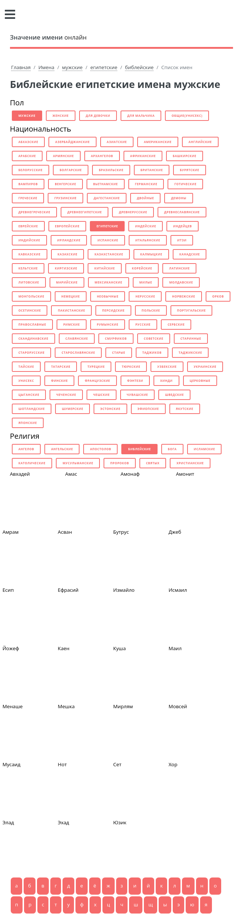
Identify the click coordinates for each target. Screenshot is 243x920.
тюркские (131, 366)
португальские (191, 310)
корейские (142, 268)
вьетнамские (105, 184)
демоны (178, 198)
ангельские (62, 449)
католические (32, 463)
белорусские (30, 170)
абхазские (28, 142)
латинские (179, 268)
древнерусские (133, 212)
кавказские (29, 254)
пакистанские (71, 310)
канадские (189, 254)
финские (59, 380)
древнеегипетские (84, 212)
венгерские (65, 184)
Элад (8, 822)
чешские (101, 395)
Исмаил (178, 590)
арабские (27, 156)
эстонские (110, 409)
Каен (63, 648)
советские (153, 338)
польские (151, 310)
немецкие (70, 296)
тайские (26, 366)
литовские (28, 282)
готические (185, 184)
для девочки (98, 115)
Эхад (63, 822)
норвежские (183, 296)
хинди (166, 380)
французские (97, 380)
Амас (71, 474)
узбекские (166, 366)
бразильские (111, 170)
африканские (143, 156)
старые (118, 352)
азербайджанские (72, 142)
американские (158, 142)
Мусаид (12, 764)
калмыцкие (151, 254)
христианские (190, 463)
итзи (181, 240)
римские (71, 324)
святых (153, 463)
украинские (205, 366)
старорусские (31, 352)
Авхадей (20, 474)
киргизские (66, 268)
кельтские (28, 268)
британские (152, 170)
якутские (184, 409)
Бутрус (121, 532)
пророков (119, 463)
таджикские (190, 352)
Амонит (185, 474)
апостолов (100, 449)
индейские (145, 226)
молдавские (181, 282)
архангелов (102, 156)
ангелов (26, 449)
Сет (117, 764)
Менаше (13, 706)
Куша (119, 648)
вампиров (28, 184)
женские (61, 115)
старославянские (78, 352)
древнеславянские (182, 212)
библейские (139, 67)
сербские (176, 324)
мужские (72, 67)
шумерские (72, 409)
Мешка (66, 706)
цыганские (29, 395)
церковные (200, 380)
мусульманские (78, 463)
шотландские (31, 409)
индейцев (182, 226)
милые (145, 282)
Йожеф (11, 648)
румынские (107, 324)
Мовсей (178, 706)
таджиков (152, 352)
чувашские (137, 395)
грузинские (65, 198)
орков (218, 296)
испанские (107, 240)
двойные (145, 198)
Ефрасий (68, 590)
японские (27, 423)
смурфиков (116, 338)
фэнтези (135, 380)
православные (32, 324)
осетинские (29, 310)
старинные (190, 338)
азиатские (117, 142)
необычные (107, 296)
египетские (103, 67)
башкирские (184, 156)
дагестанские (107, 198)
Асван (65, 532)
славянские (76, 338)
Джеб (175, 532)
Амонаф (130, 474)
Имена (46, 67)
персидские (113, 310)
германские (146, 184)
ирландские (69, 240)
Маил (175, 648)
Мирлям (123, 706)
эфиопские (148, 409)
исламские (204, 449)
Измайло (124, 590)
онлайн (48, 37)
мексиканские (108, 282)
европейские (67, 226)
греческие (27, 198)
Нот (62, 764)
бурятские (189, 170)
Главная (21, 67)
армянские (63, 156)
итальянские (147, 240)
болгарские (71, 170)
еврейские (28, 226)
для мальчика (141, 115)
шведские (174, 395)
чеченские (66, 395)
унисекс (26, 380)
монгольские (31, 296)
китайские (104, 268)
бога (172, 449)
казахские (68, 254)
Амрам (11, 532)
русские (143, 324)
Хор (173, 764)
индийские (29, 240)
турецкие (96, 366)
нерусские (145, 296)
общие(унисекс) (187, 115)
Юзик (119, 822)
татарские (60, 366)
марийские (67, 282)
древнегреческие (34, 212)
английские (200, 142)
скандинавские (33, 338)
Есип (8, 590)
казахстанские (108, 254)
